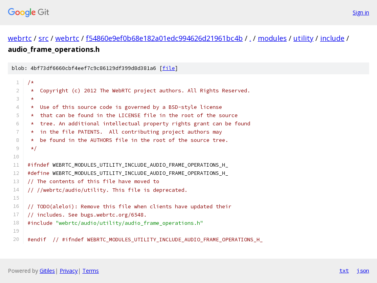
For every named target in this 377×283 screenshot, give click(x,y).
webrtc (20, 38)
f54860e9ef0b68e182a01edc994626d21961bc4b (164, 38)
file (168, 68)
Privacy (69, 270)
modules (272, 38)
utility (303, 38)
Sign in (361, 12)
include (332, 38)
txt (344, 270)
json (363, 270)
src (43, 38)
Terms (90, 270)
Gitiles (47, 270)
